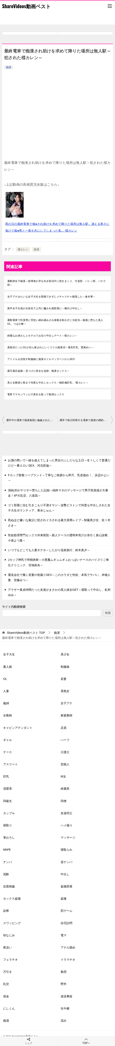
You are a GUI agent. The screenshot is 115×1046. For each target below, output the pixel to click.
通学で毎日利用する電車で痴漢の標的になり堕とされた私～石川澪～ (86, 420)
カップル (9, 813)
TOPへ (86, 1041)
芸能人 (65, 764)
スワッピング (12, 923)
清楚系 (7, 788)
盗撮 (63, 898)
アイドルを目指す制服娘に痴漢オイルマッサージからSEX (41, 359)
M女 (63, 776)
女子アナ (66, 703)
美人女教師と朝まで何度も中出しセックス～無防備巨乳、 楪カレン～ (47, 382)
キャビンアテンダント (17, 727)
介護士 (65, 752)
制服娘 (65, 666)
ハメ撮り (66, 825)
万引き (7, 971)
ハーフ (65, 740)
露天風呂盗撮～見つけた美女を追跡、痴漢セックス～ (38, 370)
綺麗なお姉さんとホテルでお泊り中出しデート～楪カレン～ (42, 335)
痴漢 (8, 67)
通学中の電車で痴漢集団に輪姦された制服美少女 (31, 420)
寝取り (7, 825)
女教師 (7, 715)
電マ (63, 935)
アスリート (10, 764)
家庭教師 (66, 715)
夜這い (7, 947)
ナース (7, 752)
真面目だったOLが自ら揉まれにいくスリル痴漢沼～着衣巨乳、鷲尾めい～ (50, 347)
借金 (6, 996)
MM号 (7, 849)
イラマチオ (68, 959)
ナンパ (7, 862)
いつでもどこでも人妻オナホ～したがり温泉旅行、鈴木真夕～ (49, 550)
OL (5, 679)
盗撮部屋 (66, 886)
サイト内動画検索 (14, 606)
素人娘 (7, 666)
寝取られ (66, 849)
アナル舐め (68, 947)
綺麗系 (65, 788)
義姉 (6, 703)
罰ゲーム (66, 910)
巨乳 (6, 776)
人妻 (6, 691)
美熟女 (65, 691)
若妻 (63, 679)
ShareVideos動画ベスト (26, 6)
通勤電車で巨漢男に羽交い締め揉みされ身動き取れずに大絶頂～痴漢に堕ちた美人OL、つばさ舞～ (55, 322)
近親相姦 (9, 886)
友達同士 (66, 813)
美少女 (65, 654)
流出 (63, 1020)
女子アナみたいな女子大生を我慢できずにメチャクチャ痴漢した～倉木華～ (51, 296)
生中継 (65, 1008)
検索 (108, 612)
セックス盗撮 (12, 898)
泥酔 (6, 874)
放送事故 (66, 996)
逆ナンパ (66, 862)
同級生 (7, 801)
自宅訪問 (66, 923)
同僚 (63, 801)
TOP (26, 632)
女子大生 (9, 654)
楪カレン (23, 249)
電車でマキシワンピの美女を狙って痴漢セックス (35, 394)
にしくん (9, 1008)
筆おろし (9, 837)
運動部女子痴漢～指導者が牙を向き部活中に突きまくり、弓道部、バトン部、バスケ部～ (56, 283)
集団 (63, 971)
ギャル (7, 740)
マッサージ (68, 837)
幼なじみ (9, 935)
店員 (63, 727)
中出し (65, 874)
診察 (6, 910)
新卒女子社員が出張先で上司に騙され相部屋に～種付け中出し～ (45, 308)
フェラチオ (10, 959)
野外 (63, 984)
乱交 (6, 984)
